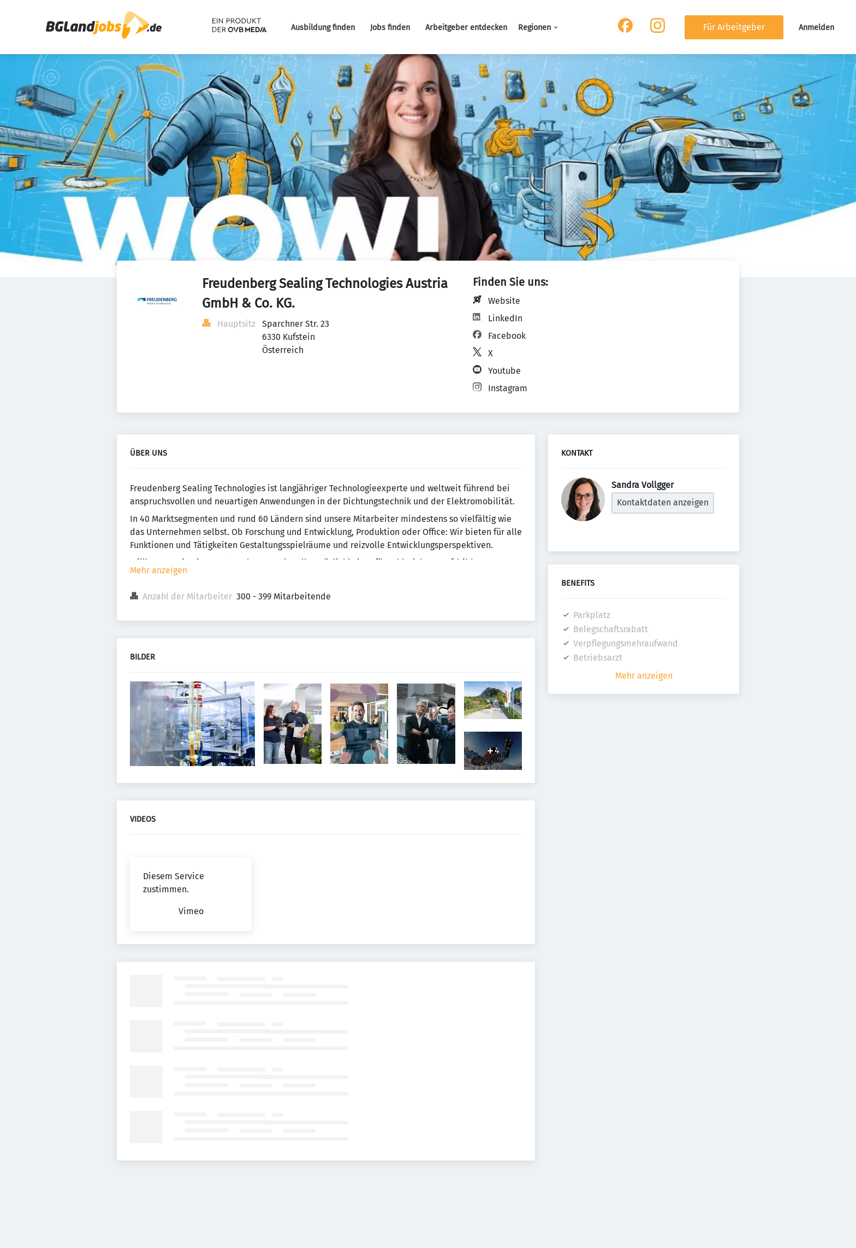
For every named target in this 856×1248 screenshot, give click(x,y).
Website (504, 301)
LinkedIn (505, 318)
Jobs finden (390, 27)
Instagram (507, 388)
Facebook (507, 336)
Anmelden (816, 27)
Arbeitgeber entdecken (466, 27)
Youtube (504, 371)
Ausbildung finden (323, 27)
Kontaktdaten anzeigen (663, 502)
